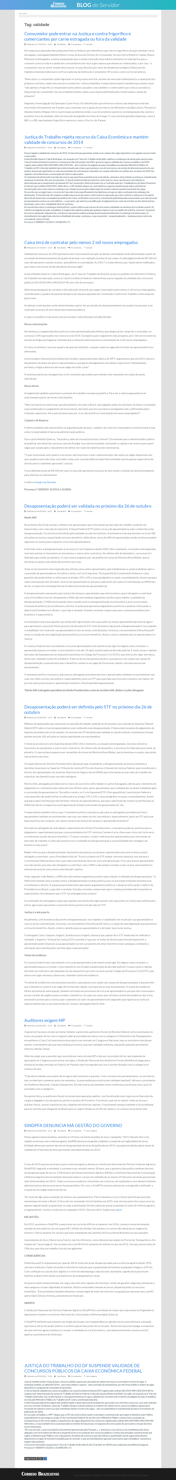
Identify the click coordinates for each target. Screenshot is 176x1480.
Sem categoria (91, 1131)
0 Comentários (76, 44)
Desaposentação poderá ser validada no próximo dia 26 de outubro (89, 506)
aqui (118, 1209)
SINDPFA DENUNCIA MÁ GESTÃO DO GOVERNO (74, 1125)
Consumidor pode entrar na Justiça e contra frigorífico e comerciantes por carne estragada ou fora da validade (78, 36)
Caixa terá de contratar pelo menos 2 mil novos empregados (82, 242)
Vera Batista (61, 44)
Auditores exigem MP (45, 1020)
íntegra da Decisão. (45, 482)
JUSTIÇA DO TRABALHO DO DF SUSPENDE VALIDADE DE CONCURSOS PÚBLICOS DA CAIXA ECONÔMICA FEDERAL (84, 1368)
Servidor (89, 44)
